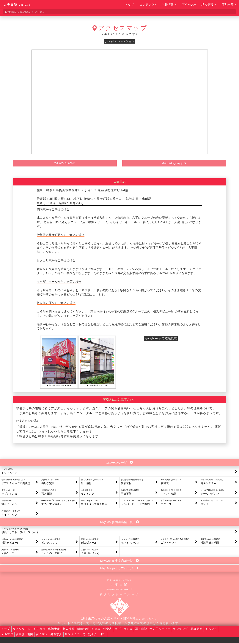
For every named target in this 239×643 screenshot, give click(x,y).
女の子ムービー (160, 628)
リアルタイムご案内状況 (29, 628)
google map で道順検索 (161, 338)
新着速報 (83, 628)
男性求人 (56, 634)
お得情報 (169, 4)
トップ (129, 4)
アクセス (189, 4)
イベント (211, 628)
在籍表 (96, 628)
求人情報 (208, 4)
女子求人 (42, 634)
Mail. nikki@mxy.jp (174, 163)
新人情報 (69, 628)
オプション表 (124, 628)
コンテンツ (147, 4)
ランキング (180, 628)
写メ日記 (141, 628)
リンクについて (75, 634)
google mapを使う (120, 41)
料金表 (107, 628)
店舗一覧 (229, 4)
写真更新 (196, 628)
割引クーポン (97, 634)
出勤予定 (54, 628)
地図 (30, 634)
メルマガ (7, 634)
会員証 (20, 634)
